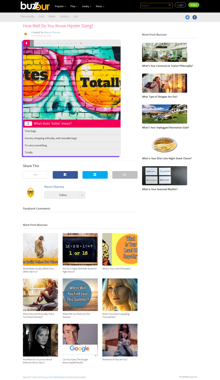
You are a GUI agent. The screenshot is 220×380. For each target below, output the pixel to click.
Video (52, 16)
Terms (51, 377)
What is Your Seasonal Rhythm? (160, 189)
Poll (41, 16)
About (26, 377)
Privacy (43, 377)
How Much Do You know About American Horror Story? (37, 361)
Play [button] (73, 6)
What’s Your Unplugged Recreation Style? (165, 127)
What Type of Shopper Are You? (160, 96)
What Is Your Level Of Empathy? (116, 268)
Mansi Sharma (52, 32)
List (76, 16)
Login (180, 5)
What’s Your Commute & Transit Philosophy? (167, 66)
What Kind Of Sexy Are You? (115, 359)
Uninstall (81, 377)
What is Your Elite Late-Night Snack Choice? (167, 158)
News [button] (100, 6)
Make (194, 5)
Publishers (61, 377)
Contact (34, 377)
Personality (28, 16)
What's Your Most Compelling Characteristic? (115, 315)
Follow (71, 195)
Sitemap (71, 377)
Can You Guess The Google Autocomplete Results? (75, 361)
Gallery (64, 16)
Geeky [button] (86, 6)
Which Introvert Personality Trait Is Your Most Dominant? (38, 315)
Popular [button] (60, 6)
